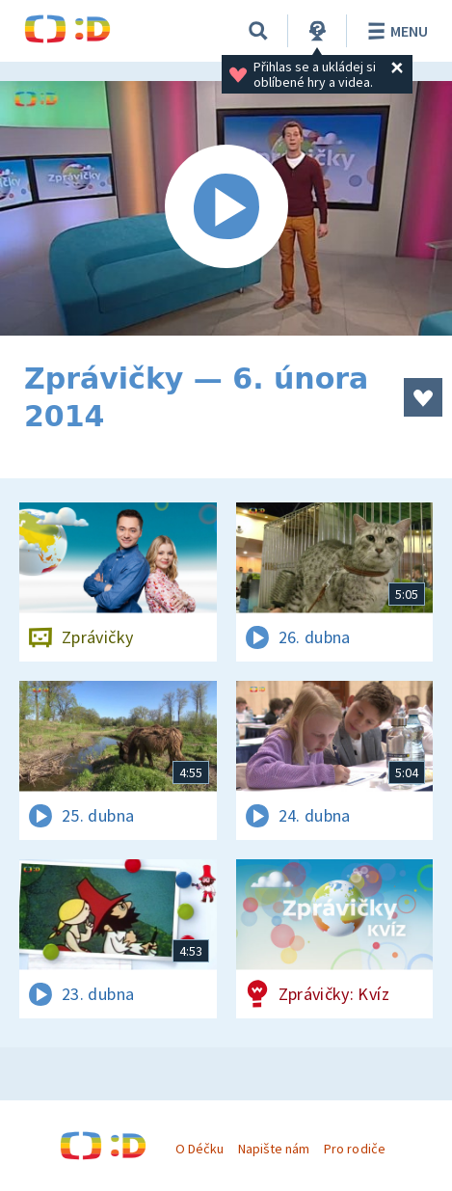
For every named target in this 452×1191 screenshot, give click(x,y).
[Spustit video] (226, 208)
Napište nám (273, 1148)
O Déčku (199, 1148)
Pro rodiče (354, 1148)
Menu (394, 30)
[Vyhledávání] (258, 31)
